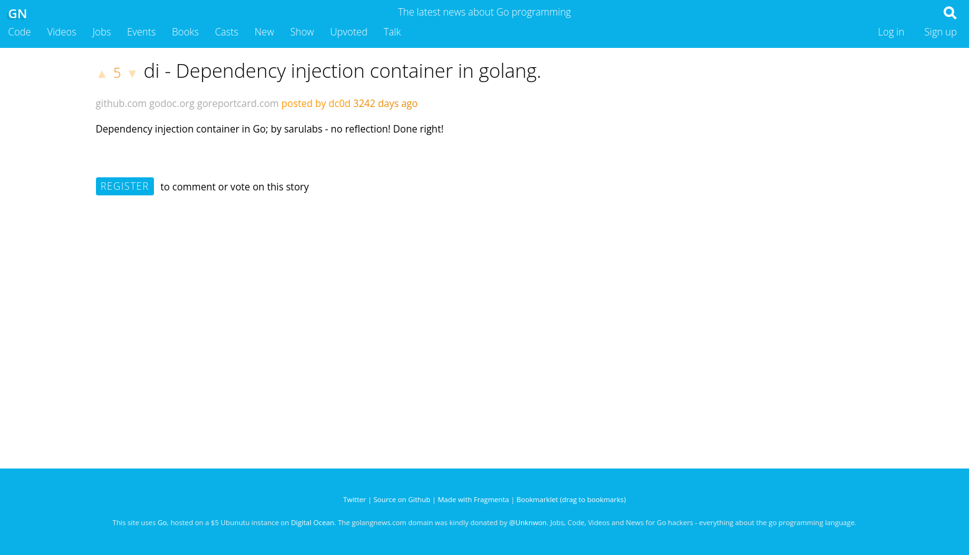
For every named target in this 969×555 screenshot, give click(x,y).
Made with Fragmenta (473, 499)
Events (141, 32)
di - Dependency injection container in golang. (342, 70)
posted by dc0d (316, 103)
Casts (227, 32)
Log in (891, 32)
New (264, 32)
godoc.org (172, 103)
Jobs (101, 32)
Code (19, 32)
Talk (392, 32)
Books (185, 32)
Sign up (941, 32)
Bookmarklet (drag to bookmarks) (571, 499)
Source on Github (401, 499)
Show (302, 32)
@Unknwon (528, 522)
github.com (121, 103)
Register (124, 186)
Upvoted (349, 32)
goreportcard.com (238, 103)
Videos (62, 32)
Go (162, 522)
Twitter (354, 499)
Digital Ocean (312, 522)
